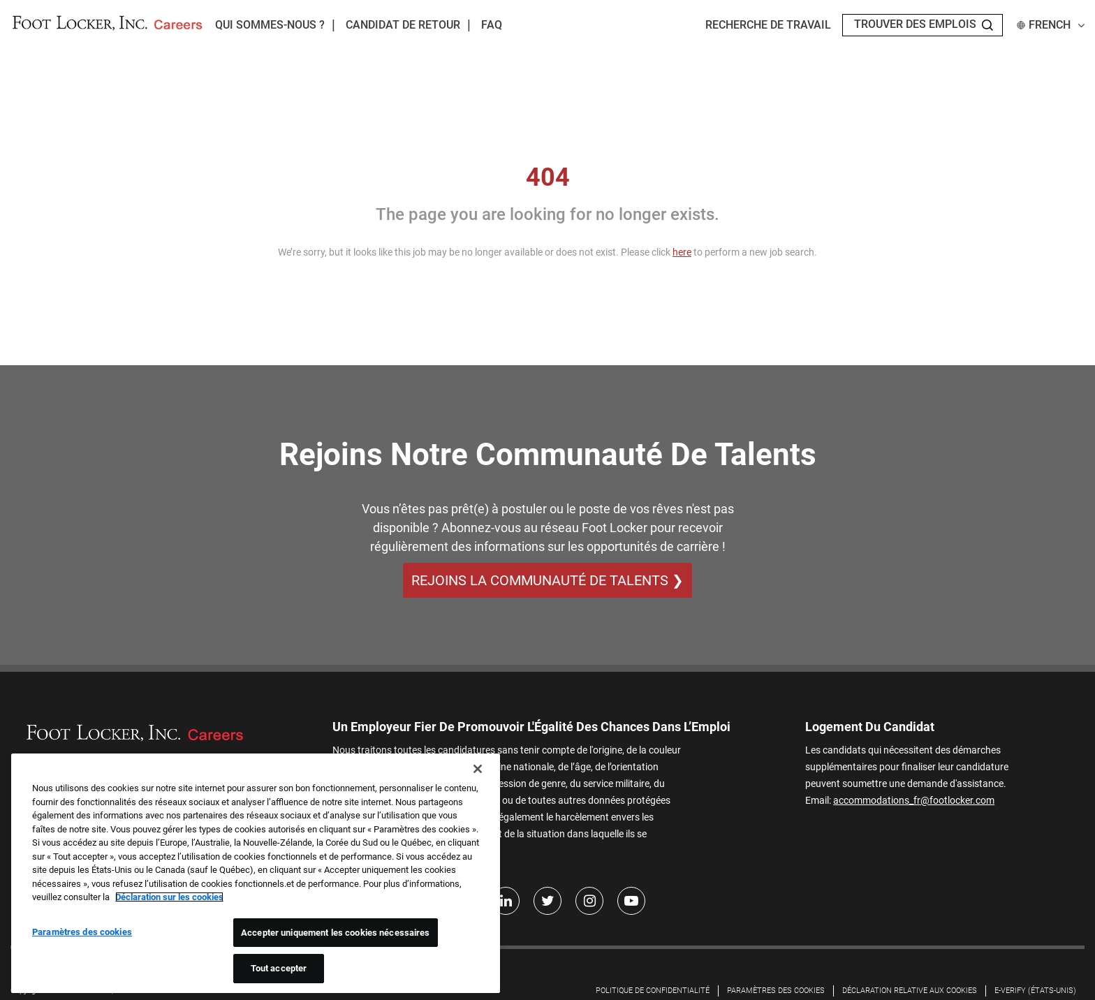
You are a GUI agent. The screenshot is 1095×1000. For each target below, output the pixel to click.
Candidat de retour (403, 24)
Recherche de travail (768, 24)
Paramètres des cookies (776, 991)
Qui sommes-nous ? (270, 24)
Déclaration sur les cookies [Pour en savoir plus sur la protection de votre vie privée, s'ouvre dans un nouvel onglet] (169, 897)
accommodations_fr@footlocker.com (913, 800)
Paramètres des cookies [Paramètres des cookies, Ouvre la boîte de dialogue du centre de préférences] (82, 932)
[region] (255, 873)
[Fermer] (477, 768)
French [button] (1051, 24)
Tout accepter (279, 968)
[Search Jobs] (987, 25)
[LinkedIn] (506, 902)
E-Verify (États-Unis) (1035, 991)
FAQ (491, 24)
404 (548, 177)
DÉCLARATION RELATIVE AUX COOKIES (909, 991)
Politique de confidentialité (653, 991)
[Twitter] (547, 902)
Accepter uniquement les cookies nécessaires (335, 932)
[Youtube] (631, 902)
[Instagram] (589, 902)
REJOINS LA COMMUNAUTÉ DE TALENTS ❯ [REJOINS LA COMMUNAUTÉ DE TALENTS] (547, 580)
